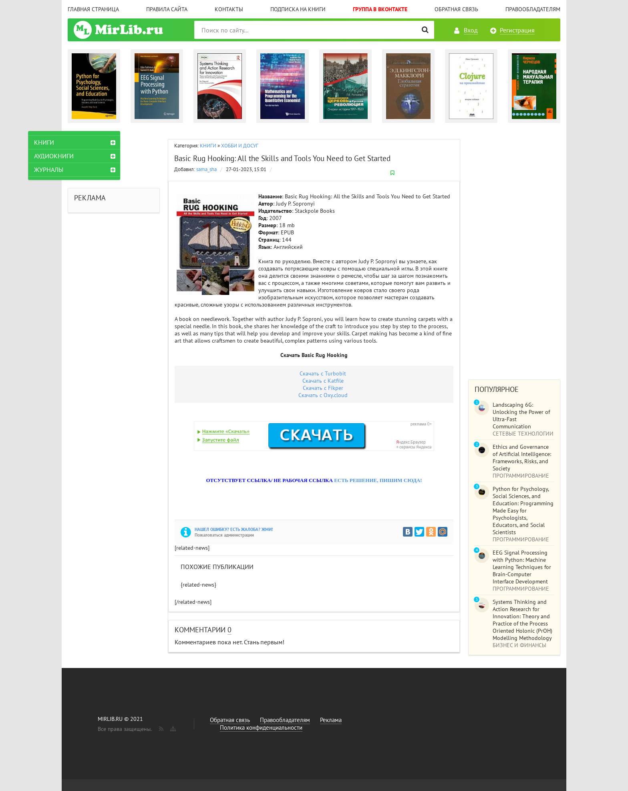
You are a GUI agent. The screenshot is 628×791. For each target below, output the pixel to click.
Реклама (331, 720)
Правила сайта (166, 9)
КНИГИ (208, 145)
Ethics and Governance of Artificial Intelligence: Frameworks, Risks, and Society (522, 457)
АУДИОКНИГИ (93, 156)
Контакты (229, 9)
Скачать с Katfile (323, 380)
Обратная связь (456, 9)
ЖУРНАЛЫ (88, 169)
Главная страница (93, 9)
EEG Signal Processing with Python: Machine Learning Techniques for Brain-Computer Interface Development (522, 567)
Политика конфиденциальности (261, 727)
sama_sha (206, 169)
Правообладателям (532, 9)
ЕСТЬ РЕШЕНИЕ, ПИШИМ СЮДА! (378, 480)
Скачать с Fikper (323, 387)
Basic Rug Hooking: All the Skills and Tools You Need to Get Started (282, 158)
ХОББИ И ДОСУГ (239, 145)
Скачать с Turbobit (323, 373)
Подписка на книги (298, 9)
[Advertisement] (514, 251)
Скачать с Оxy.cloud (323, 395)
